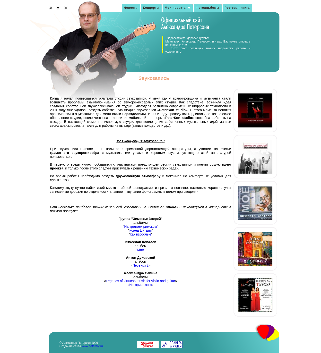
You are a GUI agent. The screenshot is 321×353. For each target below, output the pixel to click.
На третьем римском (140, 226)
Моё (140, 250)
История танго (140, 285)
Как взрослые (140, 234)
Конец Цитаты (140, 230)
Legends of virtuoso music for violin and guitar (140, 281)
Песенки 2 (140, 265)
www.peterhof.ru (92, 346)
